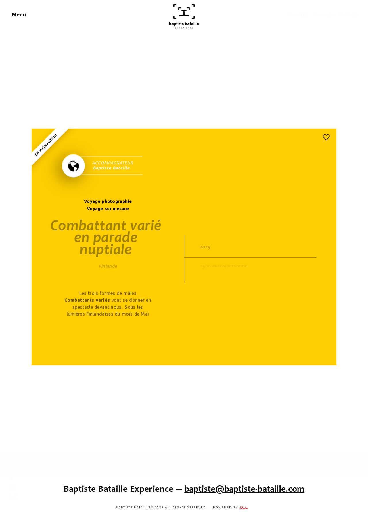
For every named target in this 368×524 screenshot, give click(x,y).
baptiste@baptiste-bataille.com (244, 488)
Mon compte (323, 14)
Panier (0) (348, 14)
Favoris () (298, 14)
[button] (326, 137)
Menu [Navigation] (19, 14)
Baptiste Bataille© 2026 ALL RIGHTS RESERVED (161, 507)
